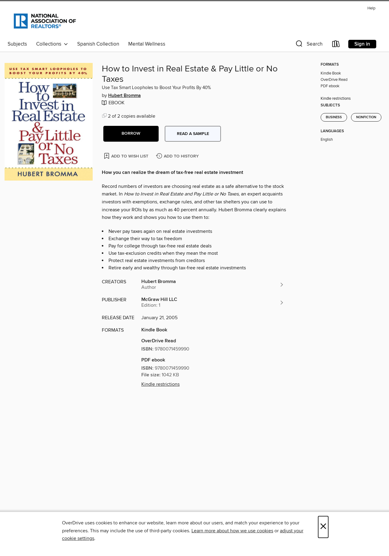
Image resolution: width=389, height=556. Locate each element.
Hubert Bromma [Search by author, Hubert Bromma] (124, 95)
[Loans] (336, 45)
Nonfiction (366, 117)
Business (334, 117)
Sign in (362, 44)
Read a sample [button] (193, 133)
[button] (308, 45)
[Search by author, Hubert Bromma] (212, 284)
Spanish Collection (98, 44)
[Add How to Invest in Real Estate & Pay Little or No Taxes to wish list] (126, 156)
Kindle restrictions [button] (160, 384)
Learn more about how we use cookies (232, 531)
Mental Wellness (146, 44)
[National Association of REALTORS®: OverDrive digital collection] (45, 21)
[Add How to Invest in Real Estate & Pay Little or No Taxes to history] (178, 156)
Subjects (17, 44)
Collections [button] (52, 44)
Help (371, 8)
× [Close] (323, 527)
